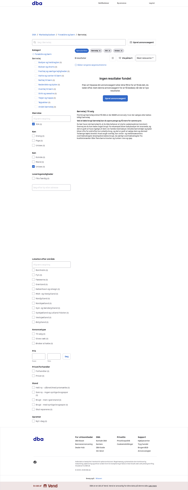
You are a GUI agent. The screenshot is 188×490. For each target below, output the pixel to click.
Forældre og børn (66, 34)
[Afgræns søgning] (51, 119)
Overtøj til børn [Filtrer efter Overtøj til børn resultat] (47, 89)
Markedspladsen (47, 34)
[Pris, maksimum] (54, 356)
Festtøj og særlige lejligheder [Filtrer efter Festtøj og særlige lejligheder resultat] (54, 71)
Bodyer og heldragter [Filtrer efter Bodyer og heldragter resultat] (50, 62)
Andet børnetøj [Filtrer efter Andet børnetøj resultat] (47, 106)
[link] (42, 54)
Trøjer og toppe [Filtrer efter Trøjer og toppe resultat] (47, 97)
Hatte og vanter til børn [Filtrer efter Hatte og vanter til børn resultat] (51, 75)
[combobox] (79, 42)
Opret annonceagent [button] (115, 98)
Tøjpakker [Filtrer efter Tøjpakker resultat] (44, 102)
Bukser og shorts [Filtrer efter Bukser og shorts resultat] (47, 66)
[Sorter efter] (146, 58)
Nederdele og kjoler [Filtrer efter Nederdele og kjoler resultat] (49, 84)
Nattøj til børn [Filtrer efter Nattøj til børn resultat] (46, 80)
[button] (142, 42)
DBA (34, 34)
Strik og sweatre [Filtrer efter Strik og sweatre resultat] (47, 93)
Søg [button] (67, 356)
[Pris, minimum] (38, 356)
